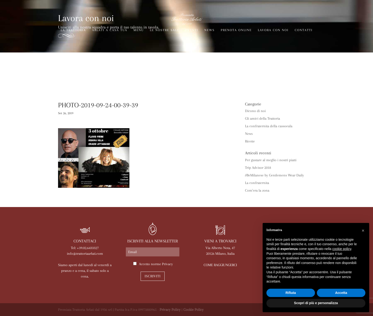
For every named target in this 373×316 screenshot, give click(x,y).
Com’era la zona (257, 190)
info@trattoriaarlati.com (85, 253)
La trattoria (73, 30)
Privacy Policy (170, 309)
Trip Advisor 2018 (258, 167)
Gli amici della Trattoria (262, 118)
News (209, 30)
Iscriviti (153, 276)
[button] (363, 230)
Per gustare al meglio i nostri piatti (270, 160)
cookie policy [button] (341, 249)
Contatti (304, 30)
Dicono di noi (255, 111)
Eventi (191, 30)
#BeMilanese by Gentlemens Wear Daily (274, 175)
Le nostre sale (164, 30)
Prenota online (236, 30)
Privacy (167, 264)
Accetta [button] (341, 293)
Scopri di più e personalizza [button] (316, 303)
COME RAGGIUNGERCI (220, 265)
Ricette (250, 141)
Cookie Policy (193, 309)
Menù (138, 30)
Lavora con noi (273, 30)
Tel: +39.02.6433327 (85, 248)
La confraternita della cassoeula (268, 126)
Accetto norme (156, 264)
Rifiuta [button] (290, 293)
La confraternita (257, 183)
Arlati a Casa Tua (109, 30)
